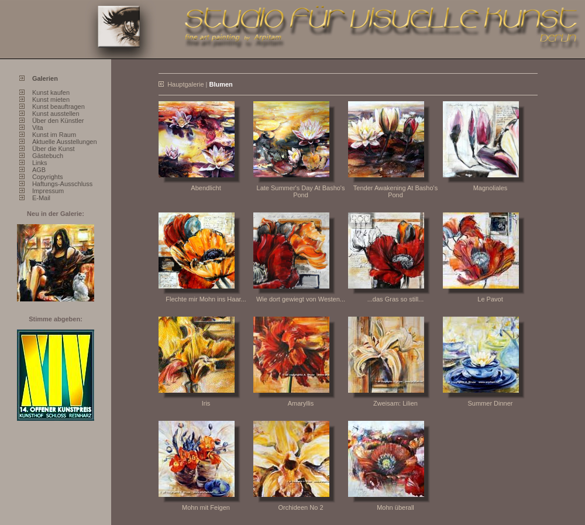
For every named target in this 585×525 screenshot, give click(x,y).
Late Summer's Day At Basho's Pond (301, 191)
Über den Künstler (58, 120)
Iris (206, 403)
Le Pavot (490, 299)
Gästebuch (47, 155)
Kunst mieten (51, 99)
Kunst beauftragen (58, 106)
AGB (39, 169)
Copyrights (47, 176)
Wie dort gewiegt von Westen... (300, 299)
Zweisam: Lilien (395, 403)
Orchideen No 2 (300, 507)
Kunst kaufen (51, 92)
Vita (37, 127)
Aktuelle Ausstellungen (64, 141)
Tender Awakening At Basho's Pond (395, 191)
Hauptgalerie (185, 84)
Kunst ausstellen (56, 113)
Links (39, 162)
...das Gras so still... (395, 299)
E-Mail (41, 197)
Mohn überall (395, 507)
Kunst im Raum (54, 134)
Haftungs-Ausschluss (62, 183)
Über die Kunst (53, 148)
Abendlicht (206, 187)
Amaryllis (301, 403)
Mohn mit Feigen (206, 507)
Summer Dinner (489, 403)
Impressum (48, 190)
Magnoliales (490, 187)
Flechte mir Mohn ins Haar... (206, 299)
